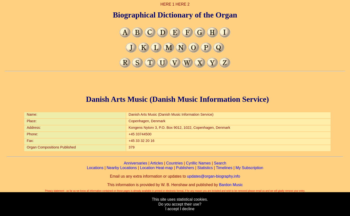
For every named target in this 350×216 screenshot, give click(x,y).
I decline (187, 209)
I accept (172, 209)
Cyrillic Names (198, 163)
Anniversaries (135, 163)
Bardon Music (231, 185)
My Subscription (249, 168)
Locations (95, 168)
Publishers (185, 168)
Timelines (224, 168)
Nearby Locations (122, 168)
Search (220, 163)
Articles (156, 163)
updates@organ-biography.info (213, 176)
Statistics (205, 168)
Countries (174, 163)
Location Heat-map (156, 168)
